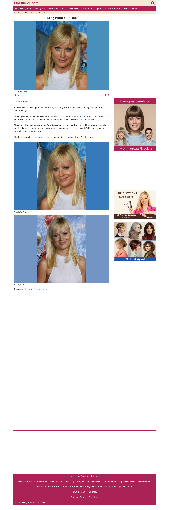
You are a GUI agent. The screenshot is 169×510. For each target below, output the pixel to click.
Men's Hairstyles (94, 481)
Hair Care (41, 487)
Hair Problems (112, 8)
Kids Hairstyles (111, 481)
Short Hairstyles (41, 481)
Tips (98, 8)
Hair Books (92, 492)
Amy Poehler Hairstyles (38, 12)
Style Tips (116, 487)
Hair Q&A (25, 8)
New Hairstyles (56, 8)
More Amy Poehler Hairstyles (37, 289)
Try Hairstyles (73, 8)
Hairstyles (40, 8)
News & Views (130, 8)
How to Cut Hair (70, 487)
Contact (74, 497)
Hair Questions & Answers (88, 476)
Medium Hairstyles (59, 481)
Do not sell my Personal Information (30, 502)
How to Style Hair (88, 487)
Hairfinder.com (26, 3)
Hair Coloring (104, 487)
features (70, 137)
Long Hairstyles (77, 481)
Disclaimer (93, 497)
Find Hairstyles (144, 481)
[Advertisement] (62, 319)
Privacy (83, 497)
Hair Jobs (127, 487)
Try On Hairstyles (127, 481)
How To (87, 8)
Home (15, 12)
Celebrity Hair (27, 12)
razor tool (83, 116)
